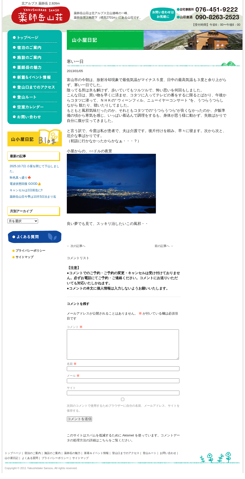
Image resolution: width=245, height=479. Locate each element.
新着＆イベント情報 (96, 458)
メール (73, 381)
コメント (74, 327)
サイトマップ (24, 257)
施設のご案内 (52, 458)
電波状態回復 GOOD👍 (25, 184)
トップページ (13, 458)
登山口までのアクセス (125, 458)
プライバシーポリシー (30, 250)
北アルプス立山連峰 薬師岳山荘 (40, 15)
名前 (71, 370)
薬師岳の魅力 (72, 458)
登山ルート (149, 458)
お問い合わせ (168, 458)
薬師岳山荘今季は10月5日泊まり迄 (33, 196)
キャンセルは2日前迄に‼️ (26, 190)
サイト (71, 394)
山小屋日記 (11, 463)
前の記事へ (164, 246)
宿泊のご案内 (32, 458)
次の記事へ (76, 246)
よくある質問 (30, 463)
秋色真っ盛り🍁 (20, 177)
